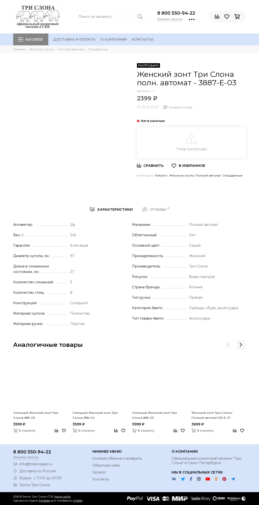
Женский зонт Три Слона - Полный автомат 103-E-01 (212, 415)
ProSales (44, 500)
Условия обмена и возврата (117, 458)
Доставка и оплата (74, 39)
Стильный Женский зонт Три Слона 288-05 (154, 415)
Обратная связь (106, 465)
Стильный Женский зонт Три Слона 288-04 (95, 415)
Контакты (142, 39)
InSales (77, 500)
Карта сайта (62, 496)
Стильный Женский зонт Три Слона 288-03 (35, 415)
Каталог (30, 39)
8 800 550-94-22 (176, 13)
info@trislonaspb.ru (35, 464)
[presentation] (228, 345)
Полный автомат (208, 175)
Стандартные (232, 175)
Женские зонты (181, 175)
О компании (114, 39)
